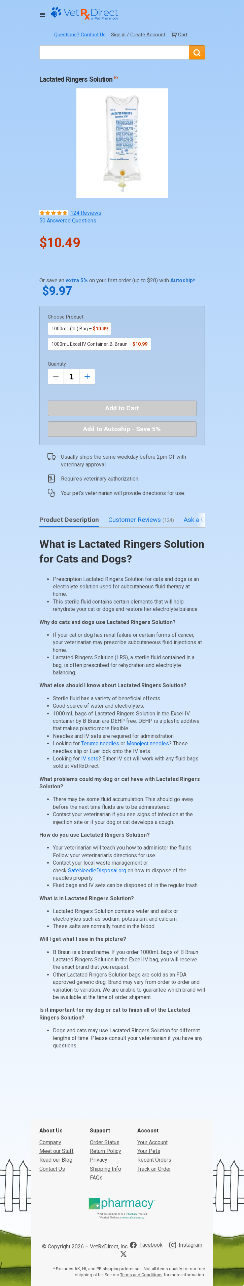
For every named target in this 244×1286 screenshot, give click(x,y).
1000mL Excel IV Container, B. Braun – (99, 344)
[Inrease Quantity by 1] (87, 376)
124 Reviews (85, 213)
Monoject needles (148, 743)
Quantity (57, 364)
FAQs (96, 1136)
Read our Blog (55, 1118)
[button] (122, 143)
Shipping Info (105, 1127)
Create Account (147, 35)
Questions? (66, 35)
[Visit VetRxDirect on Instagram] (185, 1203)
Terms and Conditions (141, 1233)
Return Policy (105, 1110)
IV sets (89, 758)
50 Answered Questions (67, 220)
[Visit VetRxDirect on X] (125, 1212)
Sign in (118, 35)
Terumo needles (100, 743)
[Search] (197, 52)
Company (50, 1101)
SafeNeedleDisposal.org (97, 870)
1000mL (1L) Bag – (79, 328)
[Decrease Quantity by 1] (56, 376)
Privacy (98, 1118)
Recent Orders (154, 1118)
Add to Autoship (122, 429)
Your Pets (148, 1110)
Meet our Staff (56, 1110)
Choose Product (65, 317)
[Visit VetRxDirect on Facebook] (146, 1203)
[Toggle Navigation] (42, 15)
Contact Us (93, 35)
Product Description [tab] (69, 520)
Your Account (152, 1101)
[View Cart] (179, 34)
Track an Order (154, 1127)
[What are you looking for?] (114, 52)
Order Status (104, 1101)
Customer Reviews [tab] (141, 520)
